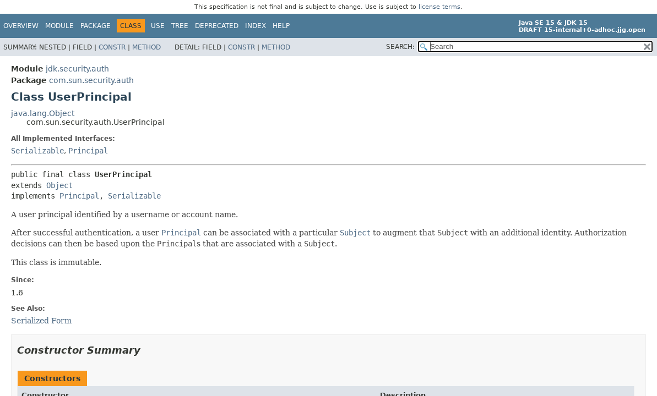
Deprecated (216, 26)
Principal (88, 150)
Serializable (37, 150)
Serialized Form (41, 320)
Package (95, 26)
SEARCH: (400, 47)
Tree (179, 26)
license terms (439, 6)
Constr (112, 47)
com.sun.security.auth (91, 80)
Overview (21, 26)
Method (146, 47)
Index (255, 26)
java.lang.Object (42, 113)
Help (281, 26)
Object (59, 185)
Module (59, 26)
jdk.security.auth (77, 68)
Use (158, 26)
